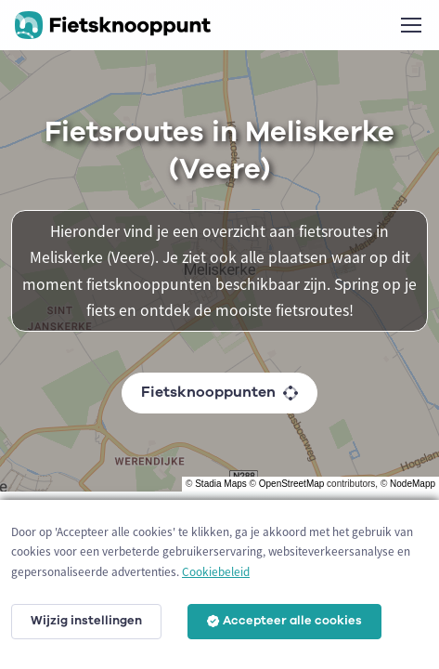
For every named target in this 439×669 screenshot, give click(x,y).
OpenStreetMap (292, 484)
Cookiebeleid (216, 572)
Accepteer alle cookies (284, 620)
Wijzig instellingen (86, 620)
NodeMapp (412, 484)
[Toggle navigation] (410, 25)
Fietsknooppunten (219, 392)
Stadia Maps (221, 484)
